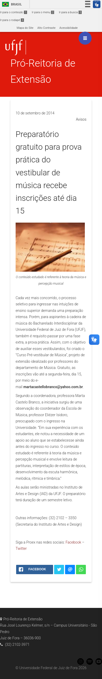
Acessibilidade (68, 28)
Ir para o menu (43, 12)
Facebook (73, 542)
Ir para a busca (70, 12)
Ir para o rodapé (12, 20)
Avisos (81, 119)
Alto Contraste (46, 28)
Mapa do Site (25, 28)
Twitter (21, 548)
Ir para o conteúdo (13, 12)
